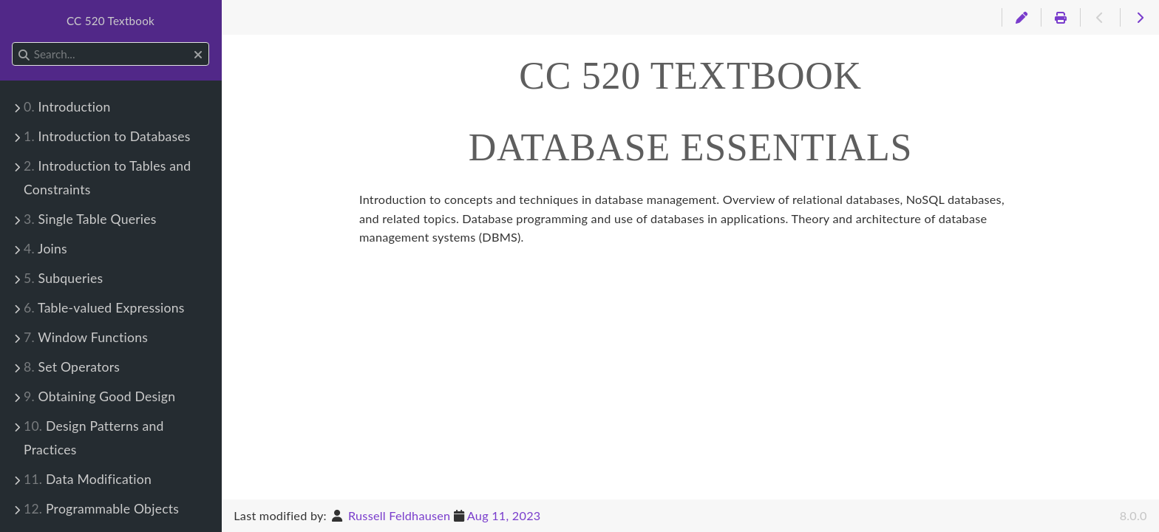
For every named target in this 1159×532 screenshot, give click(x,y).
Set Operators (72, 367)
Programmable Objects (101, 508)
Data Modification (88, 479)
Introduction (67, 107)
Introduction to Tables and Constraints (107, 177)
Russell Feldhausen (399, 515)
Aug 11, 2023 (504, 515)
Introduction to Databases (107, 136)
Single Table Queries (90, 219)
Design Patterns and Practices (94, 437)
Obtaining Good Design (99, 396)
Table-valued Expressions (104, 308)
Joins (45, 248)
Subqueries (63, 278)
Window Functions (86, 337)
